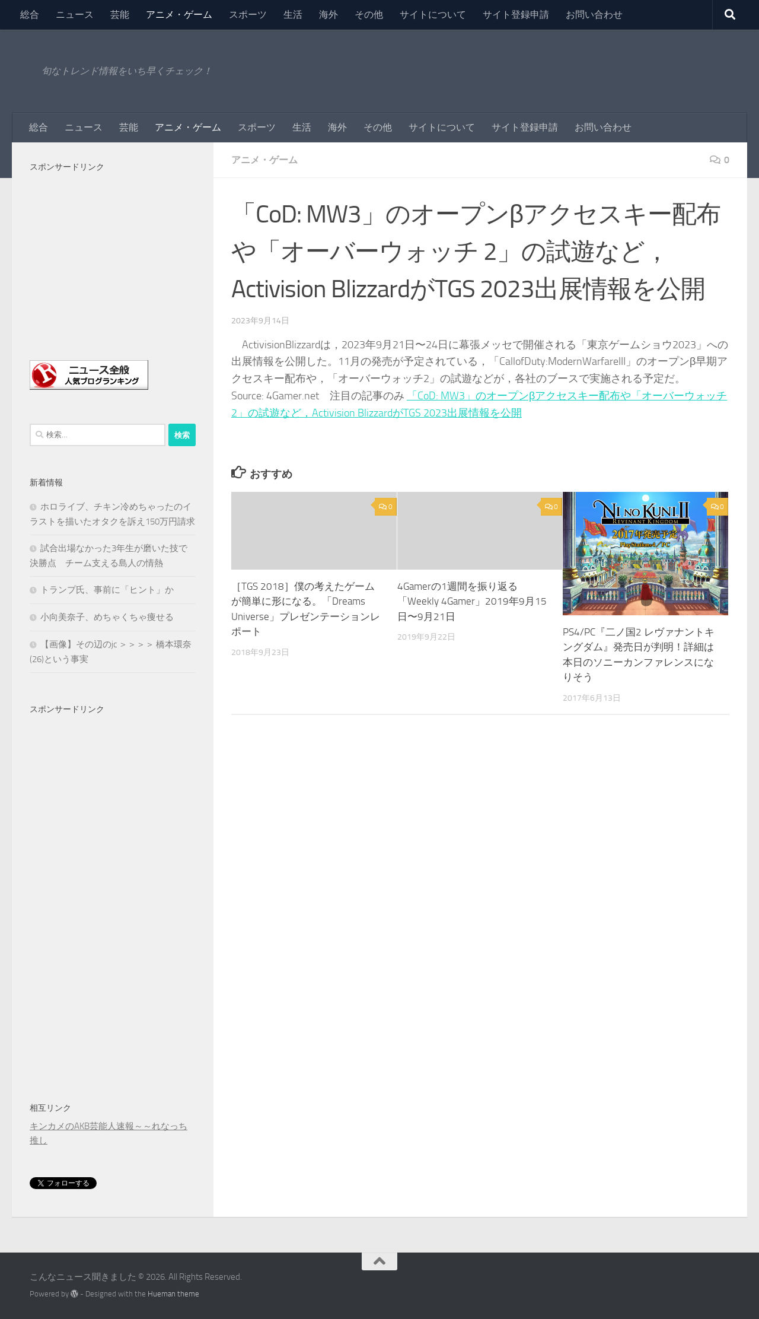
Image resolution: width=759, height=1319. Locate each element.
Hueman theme (173, 1293)
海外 (328, 14)
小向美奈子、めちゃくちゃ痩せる (107, 617)
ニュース (75, 14)
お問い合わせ (594, 14)
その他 (369, 14)
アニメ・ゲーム (179, 14)
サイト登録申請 (516, 14)
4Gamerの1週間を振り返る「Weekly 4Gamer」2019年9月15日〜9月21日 (472, 601)
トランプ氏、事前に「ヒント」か (107, 589)
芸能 (119, 14)
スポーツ (248, 14)
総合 (29, 14)
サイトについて (433, 14)
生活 (292, 14)
